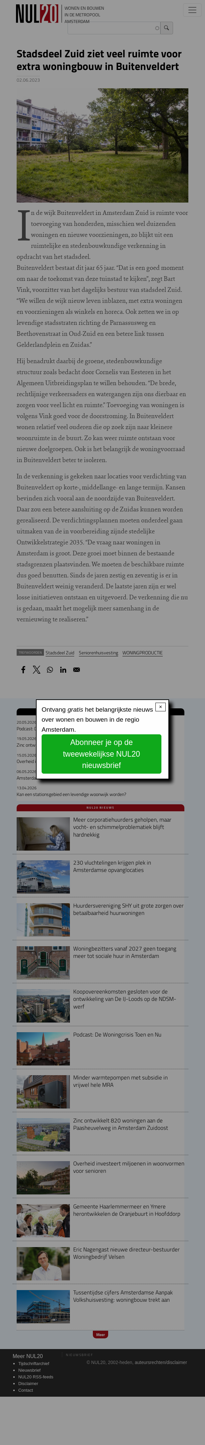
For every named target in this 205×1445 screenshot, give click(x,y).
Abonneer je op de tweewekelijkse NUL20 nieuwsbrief (101, 754)
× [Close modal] (160, 707)
